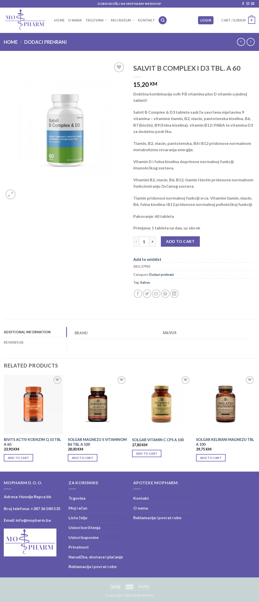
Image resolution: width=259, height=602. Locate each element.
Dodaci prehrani (45, 42)
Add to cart (180, 241)
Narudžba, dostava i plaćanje (96, 556)
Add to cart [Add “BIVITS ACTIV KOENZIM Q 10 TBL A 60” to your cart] (18, 457)
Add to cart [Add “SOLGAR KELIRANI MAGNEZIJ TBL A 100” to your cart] (211, 457)
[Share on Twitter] (147, 293)
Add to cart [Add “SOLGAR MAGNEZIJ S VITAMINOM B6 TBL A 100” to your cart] (82, 457)
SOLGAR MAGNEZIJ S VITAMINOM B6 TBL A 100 (97, 441)
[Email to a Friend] (156, 293)
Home (59, 20)
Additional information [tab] (27, 332)
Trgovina (96, 20)
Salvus (145, 282)
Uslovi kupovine (84, 537)
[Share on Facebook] (138, 293)
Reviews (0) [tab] (13, 342)
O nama (75, 20)
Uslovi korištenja (84, 527)
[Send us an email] (252, 4)
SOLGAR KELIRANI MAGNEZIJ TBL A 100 (225, 441)
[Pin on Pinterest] (165, 293)
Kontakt (146, 20)
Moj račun (122, 20)
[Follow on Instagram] (247, 4)
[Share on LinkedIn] (174, 293)
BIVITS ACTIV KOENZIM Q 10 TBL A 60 (32, 441)
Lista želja (78, 517)
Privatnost (79, 547)
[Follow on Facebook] (243, 4)
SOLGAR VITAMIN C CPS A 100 (158, 440)
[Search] (163, 20)
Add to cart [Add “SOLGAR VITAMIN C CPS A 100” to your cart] (147, 453)
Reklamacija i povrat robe (93, 566)
